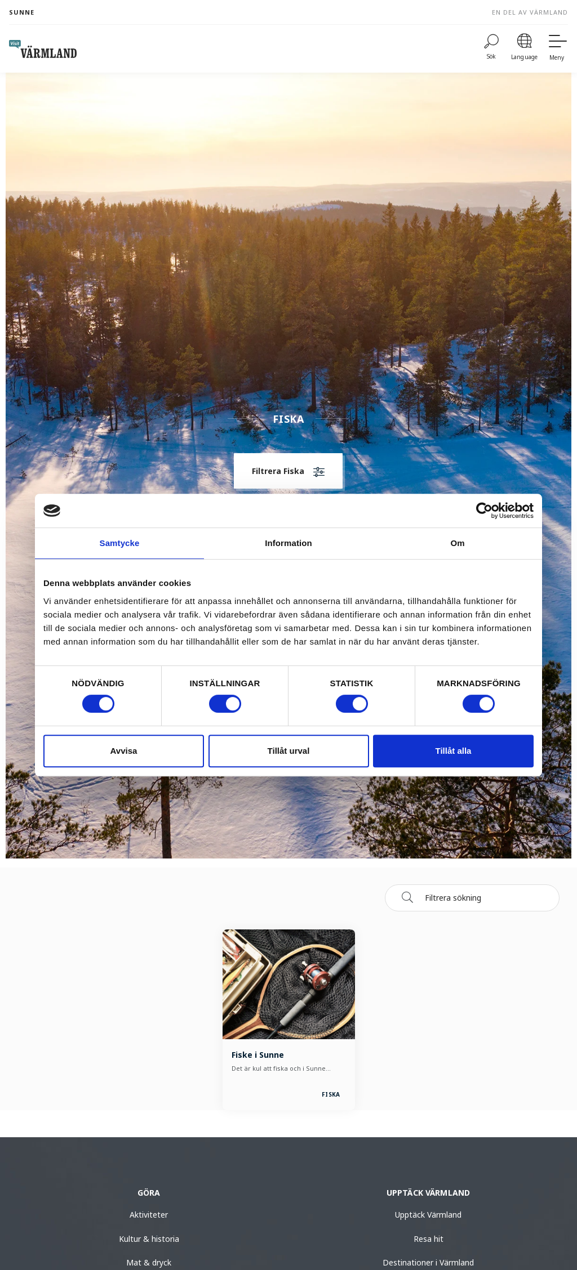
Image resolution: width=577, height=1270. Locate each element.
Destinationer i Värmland (428, 1262)
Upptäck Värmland (428, 1214)
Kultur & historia (149, 1238)
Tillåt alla (454, 750)
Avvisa (123, 750)
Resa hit (428, 1238)
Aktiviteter (149, 1214)
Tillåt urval (289, 750)
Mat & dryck (148, 1262)
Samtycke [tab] (120, 543)
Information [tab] (288, 543)
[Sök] (407, 897)
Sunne (21, 12)
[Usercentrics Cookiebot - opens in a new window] (484, 510)
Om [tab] (457, 543)
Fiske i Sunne (258, 1054)
